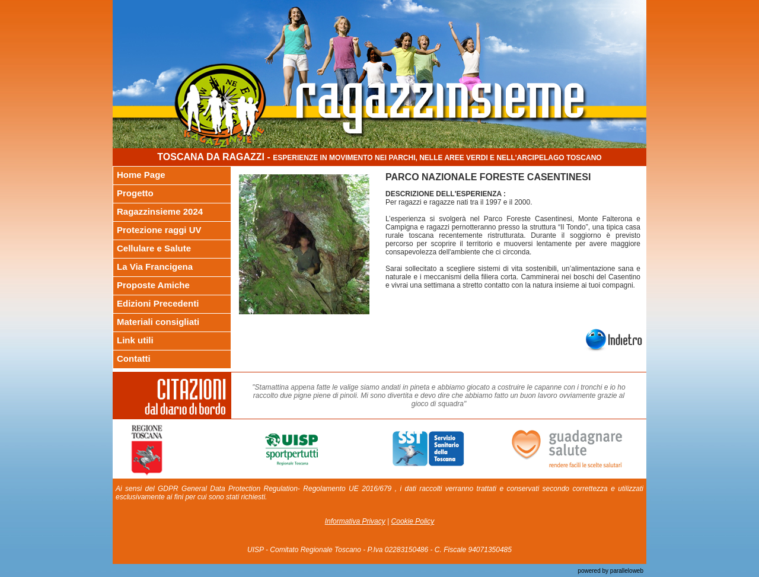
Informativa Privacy (355, 521)
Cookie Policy (413, 521)
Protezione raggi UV (159, 230)
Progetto (135, 193)
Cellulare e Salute (154, 248)
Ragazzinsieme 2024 (160, 211)
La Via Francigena (155, 267)
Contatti (134, 358)
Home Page (141, 175)
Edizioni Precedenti (158, 303)
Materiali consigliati (158, 322)
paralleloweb (625, 571)
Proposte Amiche (153, 285)
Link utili (135, 340)
